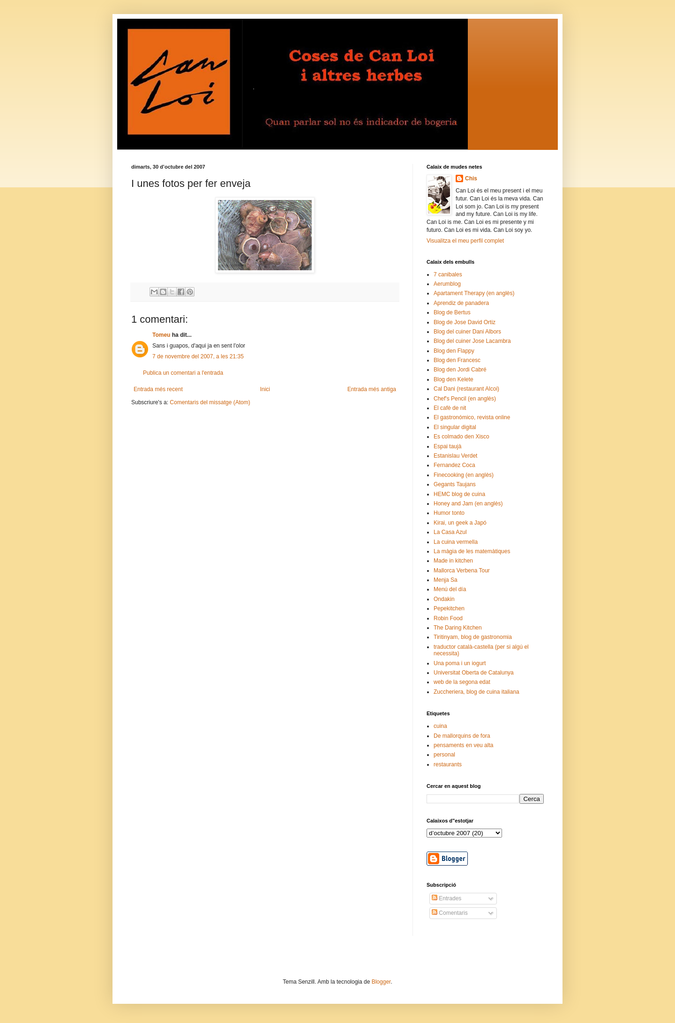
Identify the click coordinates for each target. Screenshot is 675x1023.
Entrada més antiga (371, 389)
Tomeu (161, 335)
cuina (440, 726)
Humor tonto (449, 513)
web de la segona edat (462, 682)
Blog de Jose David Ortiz (464, 322)
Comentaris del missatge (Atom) (210, 402)
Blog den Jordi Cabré (460, 369)
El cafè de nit (450, 408)
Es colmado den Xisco (461, 436)
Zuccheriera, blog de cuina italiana (476, 692)
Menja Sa (446, 580)
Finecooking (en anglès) (464, 475)
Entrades (446, 898)
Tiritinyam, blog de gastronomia (473, 637)
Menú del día (450, 589)
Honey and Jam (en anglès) (468, 503)
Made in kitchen (453, 560)
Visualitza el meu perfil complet (465, 240)
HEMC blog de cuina (459, 494)
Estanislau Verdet (455, 455)
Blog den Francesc (457, 360)
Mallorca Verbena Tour (462, 570)
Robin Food (448, 618)
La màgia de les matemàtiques (472, 551)
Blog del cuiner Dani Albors (467, 331)
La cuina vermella (456, 542)
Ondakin (444, 599)
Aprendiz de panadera (461, 303)
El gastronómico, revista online (472, 417)
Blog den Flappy (454, 351)
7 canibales (448, 274)
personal (444, 754)
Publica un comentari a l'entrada (183, 373)
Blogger (381, 982)
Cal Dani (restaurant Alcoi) (466, 388)
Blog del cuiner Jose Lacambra (472, 341)
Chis (471, 178)
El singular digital (455, 427)
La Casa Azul (450, 532)
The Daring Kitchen (458, 627)
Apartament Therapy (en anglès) (474, 293)
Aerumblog (447, 284)
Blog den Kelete (453, 379)
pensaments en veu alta (463, 745)
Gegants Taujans (455, 484)
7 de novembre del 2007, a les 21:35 (198, 356)
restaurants (448, 764)
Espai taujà (447, 446)
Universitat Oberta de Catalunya (474, 672)
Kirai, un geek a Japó (460, 522)
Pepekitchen (449, 608)
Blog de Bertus (452, 312)
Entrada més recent (158, 389)
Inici (265, 389)
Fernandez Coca (454, 465)
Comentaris (450, 913)
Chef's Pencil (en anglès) (465, 398)
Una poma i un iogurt (460, 663)
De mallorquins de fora (462, 736)
